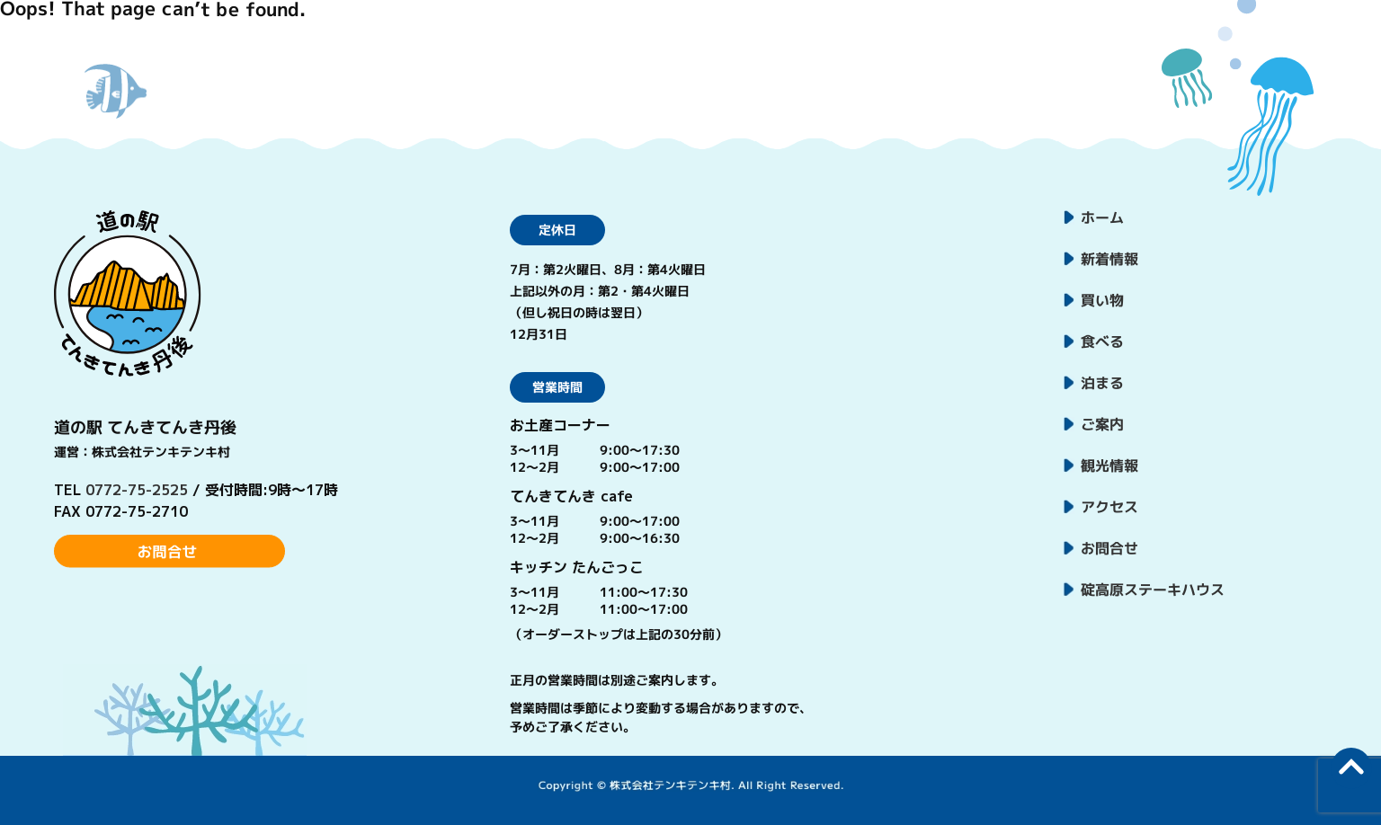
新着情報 (1109, 259)
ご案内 (1102, 424)
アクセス (1109, 507)
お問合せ (1109, 548)
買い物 (1102, 300)
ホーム (1102, 217)
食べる (1102, 341)
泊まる (1102, 383)
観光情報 (1109, 465)
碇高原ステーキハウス (1153, 589)
